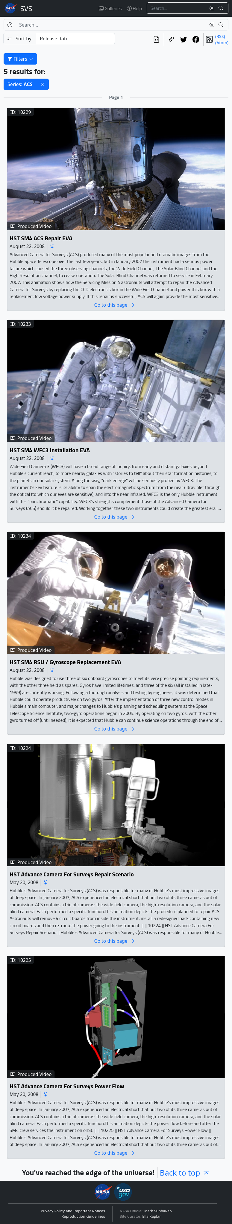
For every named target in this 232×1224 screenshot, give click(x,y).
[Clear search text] (210, 8)
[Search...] (176, 8)
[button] (42, 84)
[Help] (10, 24)
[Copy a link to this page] (171, 39)
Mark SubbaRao (158, 1211)
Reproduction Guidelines (83, 1216)
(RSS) (220, 36)
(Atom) (221, 42)
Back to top (185, 1173)
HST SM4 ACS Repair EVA (41, 238)
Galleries (110, 8)
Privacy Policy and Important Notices (73, 1211)
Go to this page (114, 305)
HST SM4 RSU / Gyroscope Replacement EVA (65, 662)
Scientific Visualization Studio (26, 8)
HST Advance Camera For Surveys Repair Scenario (72, 874)
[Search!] (221, 8)
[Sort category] (75, 38)
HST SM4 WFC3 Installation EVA (50, 450)
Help (134, 8)
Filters (20, 59)
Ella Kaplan (152, 1216)
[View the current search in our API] (156, 39)
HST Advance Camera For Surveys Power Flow (67, 1086)
